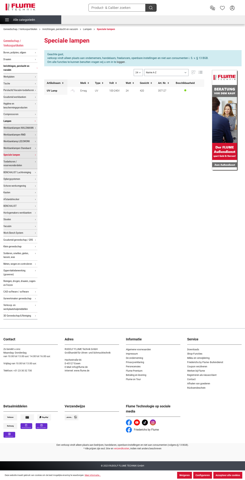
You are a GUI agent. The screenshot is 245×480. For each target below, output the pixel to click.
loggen (121, 62)
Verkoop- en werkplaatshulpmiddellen (15, 307)
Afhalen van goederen (198, 383)
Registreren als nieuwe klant (202, 375)
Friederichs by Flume (142, 429)
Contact (191, 379)
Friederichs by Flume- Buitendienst (205, 362)
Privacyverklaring (135, 362)
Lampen (7, 121)
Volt (113, 83)
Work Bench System (13, 232)
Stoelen (7, 219)
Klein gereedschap (12, 246)
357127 (162, 90)
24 (127, 90)
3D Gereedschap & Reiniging (17, 315)
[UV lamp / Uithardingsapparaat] (72, 91)
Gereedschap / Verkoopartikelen (13, 43)
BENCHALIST (10, 205)
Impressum (132, 353)
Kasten (6, 192)
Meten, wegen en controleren (17, 263)
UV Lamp (52, 90)
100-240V (114, 90)
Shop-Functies (194, 353)
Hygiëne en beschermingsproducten (15, 105)
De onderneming (134, 358)
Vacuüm (7, 226)
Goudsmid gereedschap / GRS (18, 239)
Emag (83, 90)
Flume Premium (134, 370)
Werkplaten (8, 76)
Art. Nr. (163, 83)
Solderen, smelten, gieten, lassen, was (16, 255)
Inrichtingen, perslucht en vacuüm (16, 67)
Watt (130, 83)
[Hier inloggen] (232, 7)
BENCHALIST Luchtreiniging (17, 172)
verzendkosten (121, 448)
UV (96, 90)
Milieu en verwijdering (198, 358)
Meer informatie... (93, 475)
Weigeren (184, 475)
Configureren (202, 475)
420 (142, 90)
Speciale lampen (11, 154)
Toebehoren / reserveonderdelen (12, 163)
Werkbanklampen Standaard (17, 148)
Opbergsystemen (11, 179)
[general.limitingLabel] (138, 72)
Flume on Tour (133, 379)
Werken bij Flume (196, 370)
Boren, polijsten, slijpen (14, 52)
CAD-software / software (16, 291)
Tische (6, 83)
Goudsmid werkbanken (14, 97)
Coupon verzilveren (197, 366)
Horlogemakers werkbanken (17, 212)
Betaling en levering (136, 375)
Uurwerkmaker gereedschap (17, 298)
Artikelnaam (55, 83)
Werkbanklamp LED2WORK (16, 141)
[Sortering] (166, 72)
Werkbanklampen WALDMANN (18, 127)
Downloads (193, 349)
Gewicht (146, 83)
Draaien (7, 59)
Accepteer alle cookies (228, 475)
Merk (84, 83)
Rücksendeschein (196, 387)
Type (99, 83)
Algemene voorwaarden (138, 349)
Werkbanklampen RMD (14, 134)
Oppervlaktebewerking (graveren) (14, 272)
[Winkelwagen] (239, 5)
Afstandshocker (11, 199)
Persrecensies (133, 366)
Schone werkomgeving (14, 185)
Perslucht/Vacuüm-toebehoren (18, 90)
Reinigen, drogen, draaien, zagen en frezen (19, 283)
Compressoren (10, 114)
